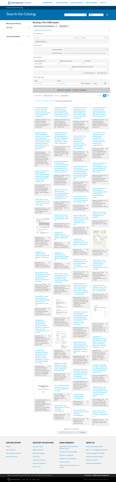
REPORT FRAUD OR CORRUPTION (100, 475)
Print (100, 95)
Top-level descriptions (88, 73)
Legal (9, 475)
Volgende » (83, 432)
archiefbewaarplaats (57, 49)
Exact (94, 83)
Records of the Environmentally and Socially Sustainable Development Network (18, 33)
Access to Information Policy (94, 446)
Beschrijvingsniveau (13, 36)
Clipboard (108, 15)
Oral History (36, 456)
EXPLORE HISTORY (48, 2)
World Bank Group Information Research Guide (68, 447)
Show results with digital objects (63, 101)
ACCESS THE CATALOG (76, 2)
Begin (36, 81)
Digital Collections (38, 450)
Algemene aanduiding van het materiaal (82, 67)
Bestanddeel (9, 42)
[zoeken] (85, 14)
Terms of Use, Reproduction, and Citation (69, 466)
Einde (59, 81)
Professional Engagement (93, 463)
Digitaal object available (66, 61)
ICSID (38, 479)
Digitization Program (92, 460)
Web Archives (37, 467)
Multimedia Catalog (38, 453)
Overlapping (86, 83)
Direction (57, 95)
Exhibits (8, 446)
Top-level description (56, 53)
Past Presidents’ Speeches (13, 453)
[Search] (75, 14)
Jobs (45, 475)
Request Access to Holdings (67, 458)
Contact (49, 475)
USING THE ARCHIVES (91, 2)
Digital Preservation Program (94, 456)
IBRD (23, 479)
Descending (64, 95)
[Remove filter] (56, 26)
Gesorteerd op (38, 95)
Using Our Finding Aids (66, 455)
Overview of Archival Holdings (68, 452)
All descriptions (102, 73)
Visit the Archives (64, 462)
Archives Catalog (38, 446)
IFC (30, 479)
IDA (27, 479)
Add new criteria (41, 41)
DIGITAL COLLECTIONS (62, 2)
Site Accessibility (25, 475)
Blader (96, 15)
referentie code (48, 95)
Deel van (9, 28)
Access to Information (36, 475)
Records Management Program (95, 453)
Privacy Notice (15, 475)
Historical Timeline (11, 456)
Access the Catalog (17, 7)
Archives (28, 3)
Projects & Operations (39, 463)
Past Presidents (10, 450)
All (7, 30)
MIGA (33, 479)
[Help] (104, 83)
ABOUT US (103, 2)
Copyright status (39, 67)
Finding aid (87, 61)
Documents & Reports (39, 460)
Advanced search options (42, 30)
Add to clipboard (49, 120)
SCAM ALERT (88, 475)
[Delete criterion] (106, 37)
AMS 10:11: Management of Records (97, 450)
